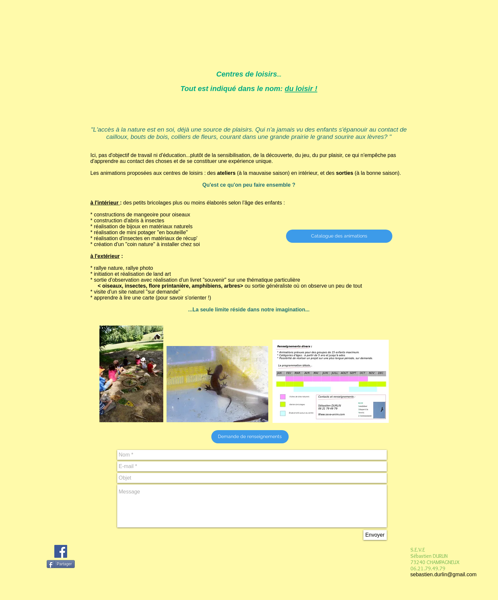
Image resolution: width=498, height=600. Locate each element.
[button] (250, 436)
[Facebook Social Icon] (60, 551)
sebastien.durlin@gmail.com (443, 574)
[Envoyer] (375, 535)
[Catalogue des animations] (339, 236)
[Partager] (61, 564)
